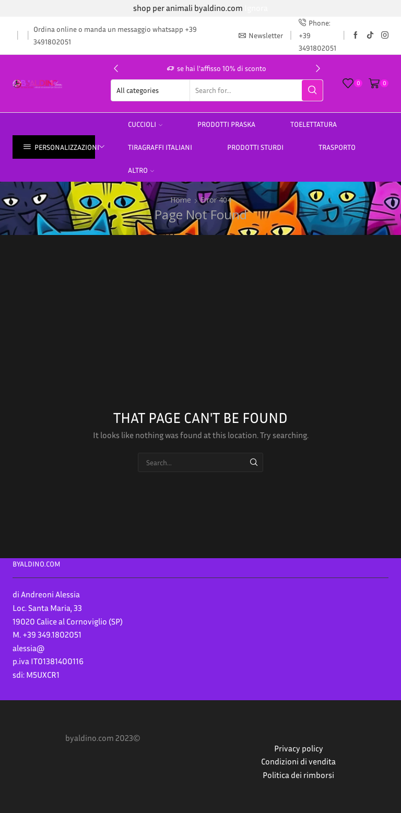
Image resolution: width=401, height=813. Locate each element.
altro (141, 170)
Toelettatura (313, 124)
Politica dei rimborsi (298, 775)
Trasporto (337, 147)
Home (180, 200)
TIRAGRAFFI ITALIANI (160, 147)
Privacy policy (298, 748)
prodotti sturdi (255, 147)
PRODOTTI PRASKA (226, 124)
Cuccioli (145, 124)
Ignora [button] (256, 8)
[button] (116, 68)
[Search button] (312, 90)
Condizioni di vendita (298, 761)
